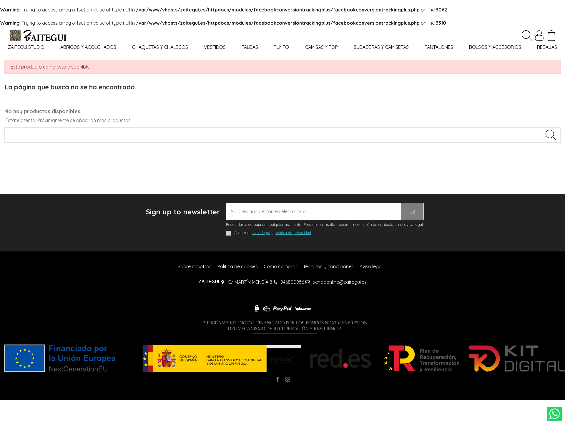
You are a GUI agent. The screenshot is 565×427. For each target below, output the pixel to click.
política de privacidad (293, 232)
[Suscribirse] (412, 211)
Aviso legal (371, 266)
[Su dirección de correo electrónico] (313, 211)
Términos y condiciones (328, 266)
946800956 (292, 282)
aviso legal (261, 232)
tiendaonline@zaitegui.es (340, 282)
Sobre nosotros (195, 266)
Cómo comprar (280, 266)
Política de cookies (237, 266)
